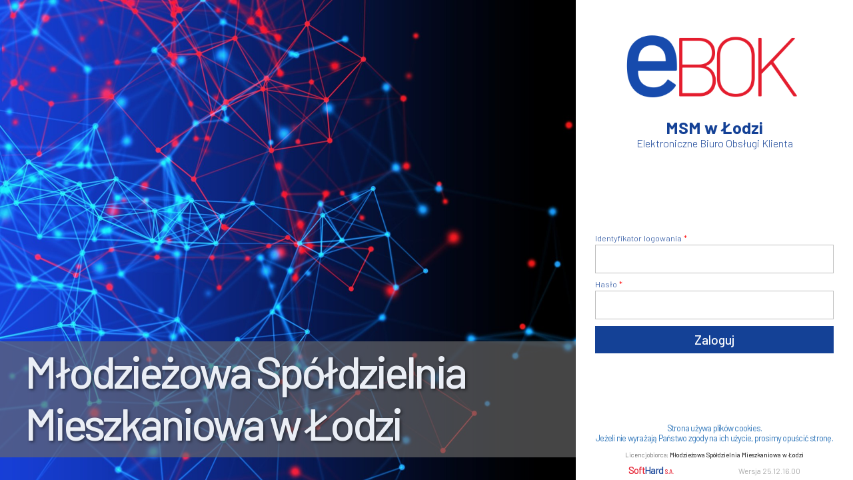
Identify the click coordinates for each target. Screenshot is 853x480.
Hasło (606, 284)
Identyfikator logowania (638, 238)
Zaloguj (714, 339)
